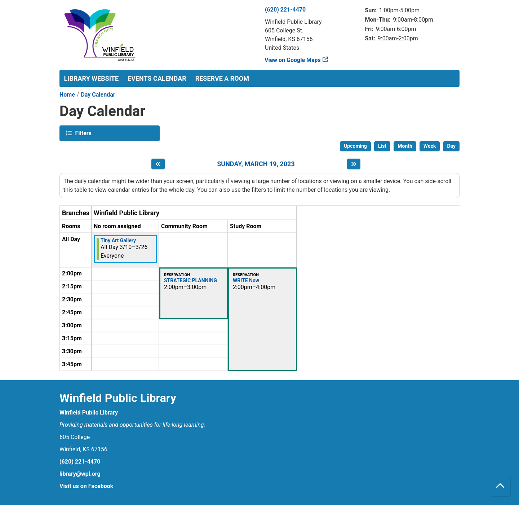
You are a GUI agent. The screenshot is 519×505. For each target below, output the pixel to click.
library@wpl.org (80, 473)
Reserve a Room (222, 78)
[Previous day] (158, 164)
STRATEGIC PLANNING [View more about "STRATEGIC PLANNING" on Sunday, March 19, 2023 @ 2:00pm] (190, 280)
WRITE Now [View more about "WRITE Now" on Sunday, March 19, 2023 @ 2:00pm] (246, 280)
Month (405, 146)
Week (429, 146)
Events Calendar (157, 78)
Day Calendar (98, 94)
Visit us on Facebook (86, 486)
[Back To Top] (500, 486)
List (382, 146)
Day (451, 146)
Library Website (91, 78)
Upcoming (355, 146)
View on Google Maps (293, 60)
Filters (83, 133)
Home (67, 94)
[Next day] (353, 164)
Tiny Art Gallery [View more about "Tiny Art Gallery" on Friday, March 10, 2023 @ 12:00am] (118, 240)
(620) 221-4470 (285, 9)
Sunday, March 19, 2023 (256, 164)
